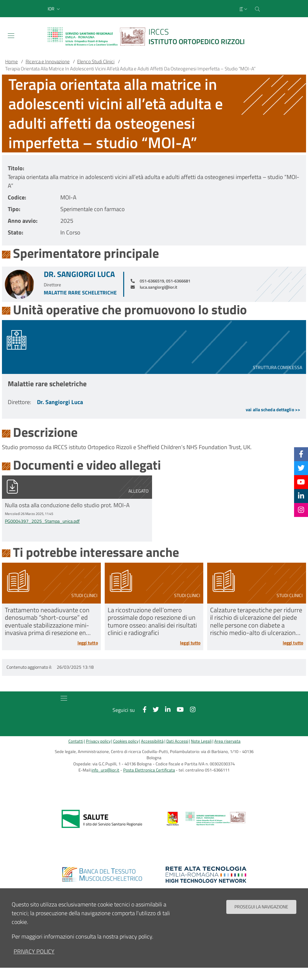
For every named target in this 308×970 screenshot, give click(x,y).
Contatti (75, 741)
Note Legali (201, 741)
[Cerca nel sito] (257, 8)
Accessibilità (152, 741)
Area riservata (227, 741)
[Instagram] (301, 510)
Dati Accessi (177, 741)
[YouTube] (301, 482)
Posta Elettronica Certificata (149, 770)
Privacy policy (98, 741)
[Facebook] (301, 454)
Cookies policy (125, 741)
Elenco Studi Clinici (95, 61)
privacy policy (34, 951)
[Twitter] (301, 468)
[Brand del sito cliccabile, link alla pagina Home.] (150, 36)
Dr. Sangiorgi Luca (79, 274)
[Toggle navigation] (11, 36)
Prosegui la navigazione (261, 906)
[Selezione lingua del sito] (244, 8)
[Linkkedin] (301, 496)
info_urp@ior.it (105, 770)
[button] (54, 8)
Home (11, 61)
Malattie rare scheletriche (80, 292)
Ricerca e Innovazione (48, 61)
